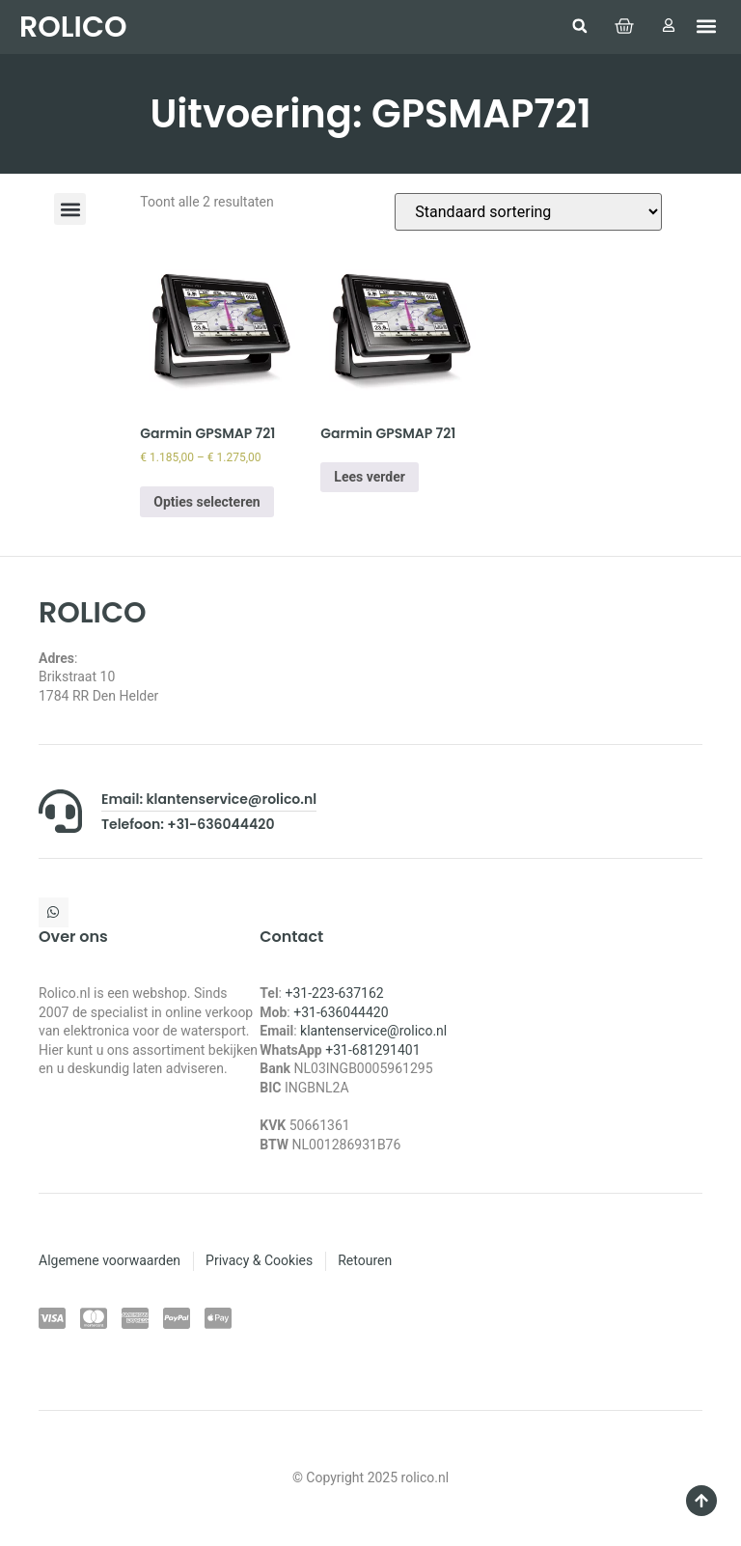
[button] (578, 26)
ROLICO (72, 27)
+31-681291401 (372, 1050)
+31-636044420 (340, 1012)
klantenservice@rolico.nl (373, 1030)
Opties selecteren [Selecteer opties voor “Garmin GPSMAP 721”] (206, 502)
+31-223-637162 (334, 993)
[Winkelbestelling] (528, 212)
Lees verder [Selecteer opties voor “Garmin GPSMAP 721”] (369, 476)
